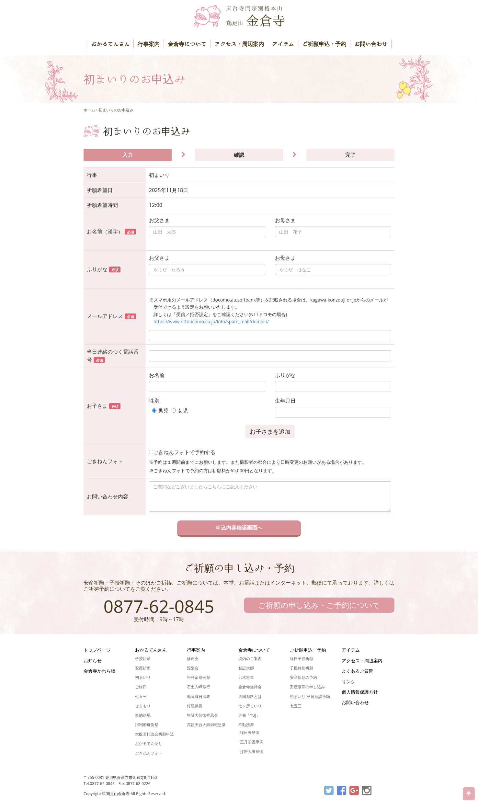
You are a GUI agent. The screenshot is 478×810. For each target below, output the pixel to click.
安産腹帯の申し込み (307, 687)
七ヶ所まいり (250, 706)
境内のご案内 (250, 658)
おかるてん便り (148, 743)
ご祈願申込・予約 (324, 44)
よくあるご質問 (357, 671)
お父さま (159, 220)
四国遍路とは (250, 696)
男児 (163, 410)
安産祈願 (143, 668)
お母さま (285, 220)
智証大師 (246, 668)
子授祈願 (143, 658)
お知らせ (93, 660)
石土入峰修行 (198, 687)
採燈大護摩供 (251, 751)
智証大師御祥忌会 (202, 715)
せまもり (143, 706)
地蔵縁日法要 (198, 696)
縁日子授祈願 (301, 658)
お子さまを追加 (270, 431)
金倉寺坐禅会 (250, 687)
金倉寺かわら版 (99, 671)
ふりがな (285, 375)
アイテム (283, 44)
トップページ (97, 650)
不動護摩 (246, 724)
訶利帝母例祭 (146, 724)
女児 (182, 410)
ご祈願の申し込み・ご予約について (319, 605)
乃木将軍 (246, 677)
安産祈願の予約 (303, 677)
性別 (154, 400)
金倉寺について (187, 44)
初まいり (143, 677)
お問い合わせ (370, 44)
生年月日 (285, 400)
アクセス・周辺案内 (239, 44)
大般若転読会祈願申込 (154, 734)
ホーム (89, 110)
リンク (348, 682)
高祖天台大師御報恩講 (206, 724)
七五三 (141, 696)
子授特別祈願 (301, 668)
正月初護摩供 (251, 742)
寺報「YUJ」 (249, 715)
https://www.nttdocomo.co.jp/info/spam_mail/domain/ (211, 321)
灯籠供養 (194, 706)
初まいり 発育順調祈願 (310, 696)
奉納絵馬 (143, 715)
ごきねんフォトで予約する (182, 452)
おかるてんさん (110, 44)
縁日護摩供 (249, 732)
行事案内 (149, 44)
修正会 (193, 658)
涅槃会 (193, 668)
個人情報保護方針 (360, 692)
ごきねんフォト (148, 753)
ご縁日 (141, 687)
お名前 (157, 375)
